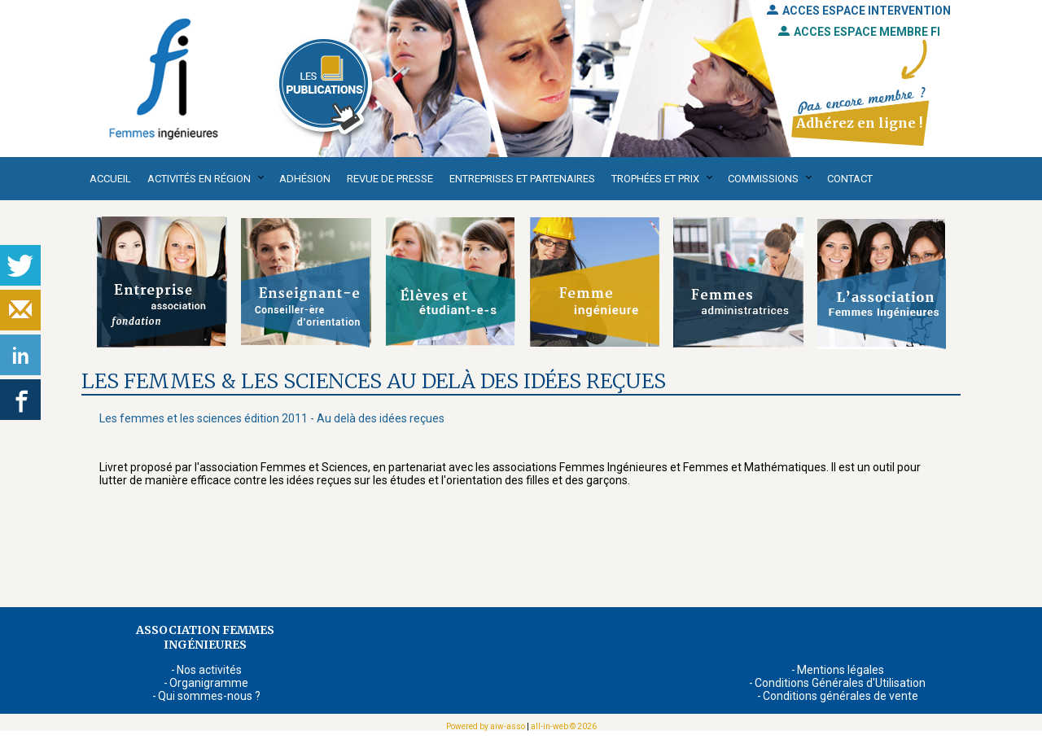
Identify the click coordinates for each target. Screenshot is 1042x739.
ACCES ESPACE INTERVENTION (859, 10)
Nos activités (209, 669)
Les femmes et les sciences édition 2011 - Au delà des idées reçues (271, 418)
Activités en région (199, 179)
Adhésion (305, 179)
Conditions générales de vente (840, 695)
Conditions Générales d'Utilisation (840, 682)
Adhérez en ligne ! (859, 123)
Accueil (110, 179)
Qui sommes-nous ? (209, 695)
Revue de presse (390, 179)
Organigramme (208, 682)
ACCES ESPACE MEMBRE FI (859, 31)
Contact (850, 179)
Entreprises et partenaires (522, 179)
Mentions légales (840, 669)
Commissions (763, 179)
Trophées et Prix (655, 179)
